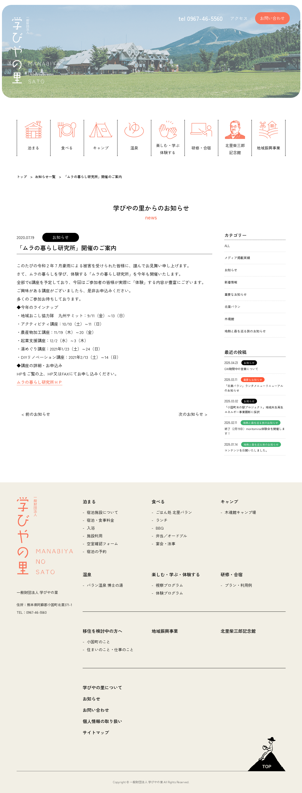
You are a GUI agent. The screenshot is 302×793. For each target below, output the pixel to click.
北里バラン (232, 306)
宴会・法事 (165, 543)
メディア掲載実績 (237, 257)
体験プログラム (169, 593)
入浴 (91, 528)
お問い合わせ (272, 18)
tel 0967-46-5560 (200, 18)
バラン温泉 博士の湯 (105, 585)
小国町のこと (98, 642)
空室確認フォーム (102, 543)
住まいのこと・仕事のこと (110, 649)
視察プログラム (169, 585)
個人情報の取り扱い (102, 721)
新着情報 (230, 282)
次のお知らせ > (193, 414)
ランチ (162, 520)
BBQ (160, 528)
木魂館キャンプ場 (240, 512)
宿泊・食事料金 (100, 520)
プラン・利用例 (238, 585)
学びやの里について (102, 687)
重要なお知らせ (235, 294)
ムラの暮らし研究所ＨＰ (39, 382)
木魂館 (229, 319)
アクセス (239, 18)
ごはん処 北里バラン (174, 512)
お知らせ (230, 270)
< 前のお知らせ (36, 414)
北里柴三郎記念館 (238, 631)
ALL (227, 245)
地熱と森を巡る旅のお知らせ (245, 331)
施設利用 (94, 536)
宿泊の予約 (96, 551)
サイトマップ (96, 732)
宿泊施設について (102, 512)
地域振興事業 (165, 631)
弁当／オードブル (171, 536)
